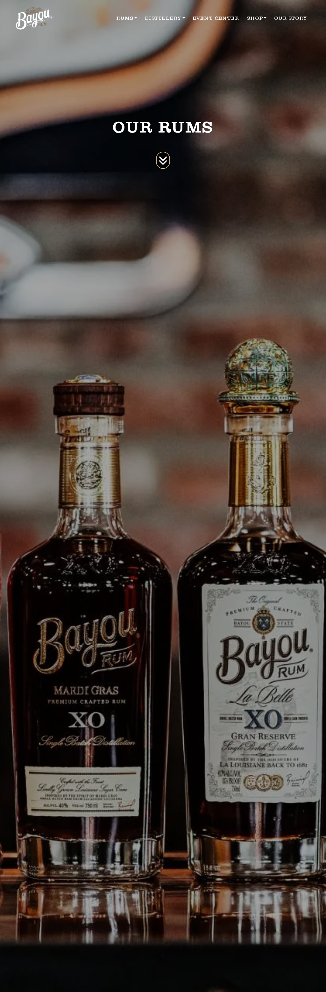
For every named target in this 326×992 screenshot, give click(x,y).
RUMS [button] (124, 18)
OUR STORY (290, 18)
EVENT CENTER (216, 18)
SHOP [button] (255, 18)
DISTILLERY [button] (163, 18)
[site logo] (34, 18)
